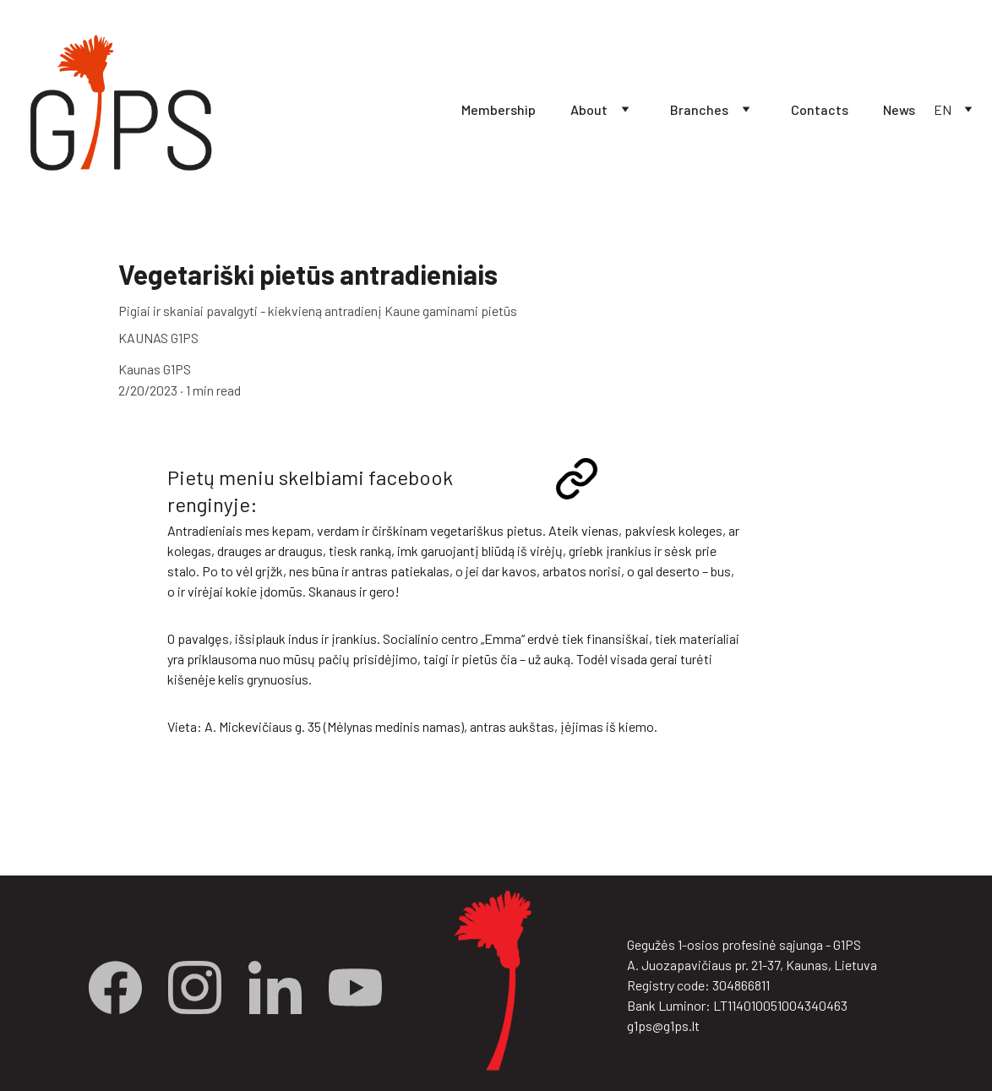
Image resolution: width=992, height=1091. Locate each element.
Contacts (819, 109)
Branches (699, 109)
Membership (498, 109)
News (899, 109)
